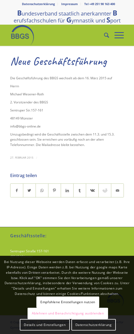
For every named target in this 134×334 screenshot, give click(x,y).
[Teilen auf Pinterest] (54, 190)
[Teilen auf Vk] (92, 190)
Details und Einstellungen (45, 324)
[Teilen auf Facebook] (16, 190)
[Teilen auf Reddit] (105, 190)
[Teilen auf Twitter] (29, 190)
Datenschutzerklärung (38, 4)
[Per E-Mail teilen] (117, 190)
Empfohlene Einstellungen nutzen (67, 302)
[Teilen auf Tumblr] (80, 190)
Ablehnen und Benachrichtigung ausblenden (68, 313)
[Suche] (104, 35)
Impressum (69, 4)
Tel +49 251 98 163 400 (99, 4)
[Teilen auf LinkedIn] (67, 190)
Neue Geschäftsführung (58, 61)
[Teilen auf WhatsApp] (42, 190)
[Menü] (116, 35)
